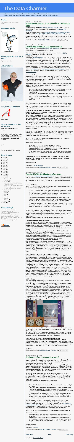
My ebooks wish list (6, 61)
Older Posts (69, 434)
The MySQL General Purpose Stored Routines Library (50, 33)
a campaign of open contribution (50, 48)
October (6, 181)
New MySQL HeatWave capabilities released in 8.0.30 (10, 213)
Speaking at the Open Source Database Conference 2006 (13, 184)
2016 (4, 162)
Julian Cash (11, 102)
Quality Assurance (38, 57)
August (6, 191)
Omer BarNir (34, 69)
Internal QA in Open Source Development (53, 69)
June (5, 194)
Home (49, 434)
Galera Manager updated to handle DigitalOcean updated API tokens (10, 215)
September (7, 190)
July (5, 192)
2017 (4, 160)
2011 (4, 169)
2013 (4, 166)
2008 (4, 174)
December (6, 178)
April (5, 197)
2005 (4, 202)
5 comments (53, 350)
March (6, 198)
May (5, 195)
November (6, 180)
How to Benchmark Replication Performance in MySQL (9, 210)
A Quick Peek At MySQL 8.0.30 (9, 220)
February (6, 199)
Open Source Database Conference (49, 27)
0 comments (53, 39)
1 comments (53, 167)
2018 (4, 159)
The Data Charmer (25, 8)
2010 (4, 171)
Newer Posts (29, 434)
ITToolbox (36, 427)
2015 (4, 163)
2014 (4, 165)
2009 (4, 172)
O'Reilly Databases (38, 165)
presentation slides (31, 72)
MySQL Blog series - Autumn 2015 (9, 22)
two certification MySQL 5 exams (43, 176)
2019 (4, 157)
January (6, 201)
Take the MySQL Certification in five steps (43, 174)
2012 (4, 168)
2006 (4, 177)
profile (3, 145)
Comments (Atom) (38, 438)
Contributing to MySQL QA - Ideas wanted (43, 47)
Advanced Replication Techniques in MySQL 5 (57, 32)
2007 (4, 175)
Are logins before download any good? (42, 357)
